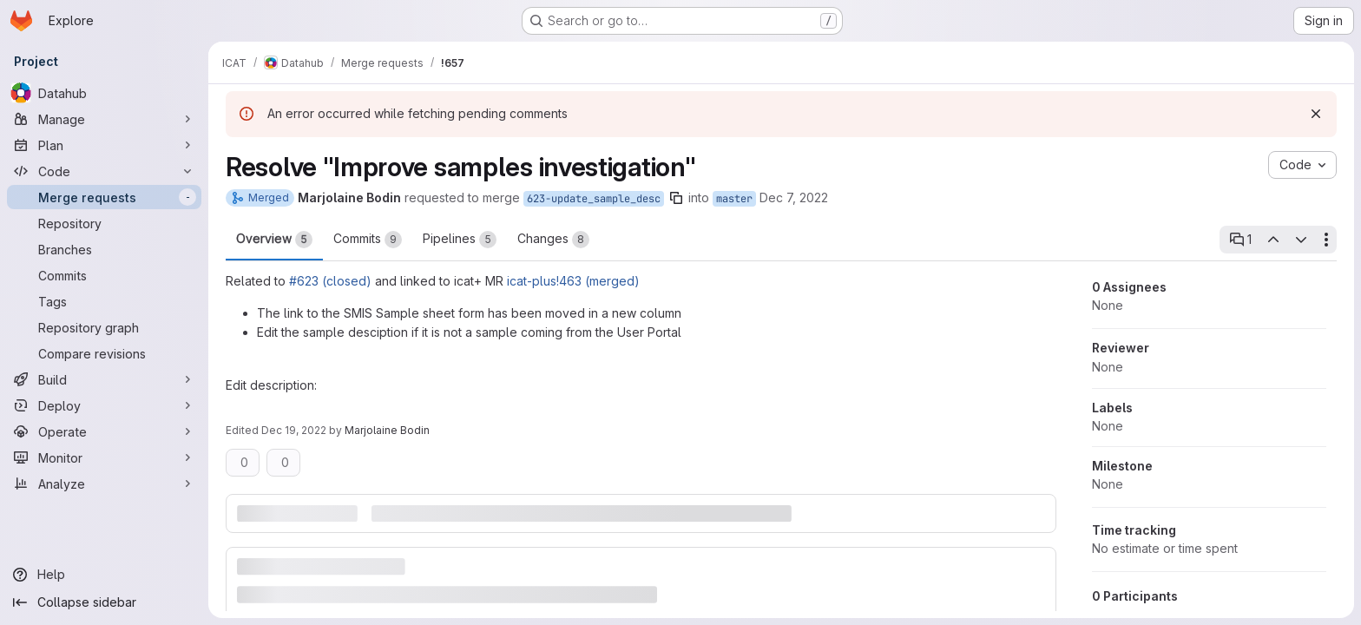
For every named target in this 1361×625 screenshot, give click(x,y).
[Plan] (104, 145)
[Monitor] (104, 457)
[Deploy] (104, 405)
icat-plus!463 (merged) (573, 280)
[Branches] (104, 249)
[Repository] (104, 223)
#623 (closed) (330, 280)
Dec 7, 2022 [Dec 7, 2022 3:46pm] (793, 197)
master (734, 199)
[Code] (104, 171)
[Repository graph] (104, 327)
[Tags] (104, 301)
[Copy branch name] (676, 198)
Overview (274, 239)
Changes (553, 239)
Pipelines (459, 239)
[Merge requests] (104, 197)
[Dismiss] (1315, 113)
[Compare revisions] (104, 353)
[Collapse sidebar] (104, 602)
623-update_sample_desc (594, 199)
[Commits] (104, 275)
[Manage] (104, 119)
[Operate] (104, 431)
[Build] (104, 379)
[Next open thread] (1301, 239)
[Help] (104, 574)
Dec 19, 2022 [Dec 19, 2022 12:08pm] (293, 430)
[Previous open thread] (1272, 239)
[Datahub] (104, 93)
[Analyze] (104, 483)
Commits (367, 239)
